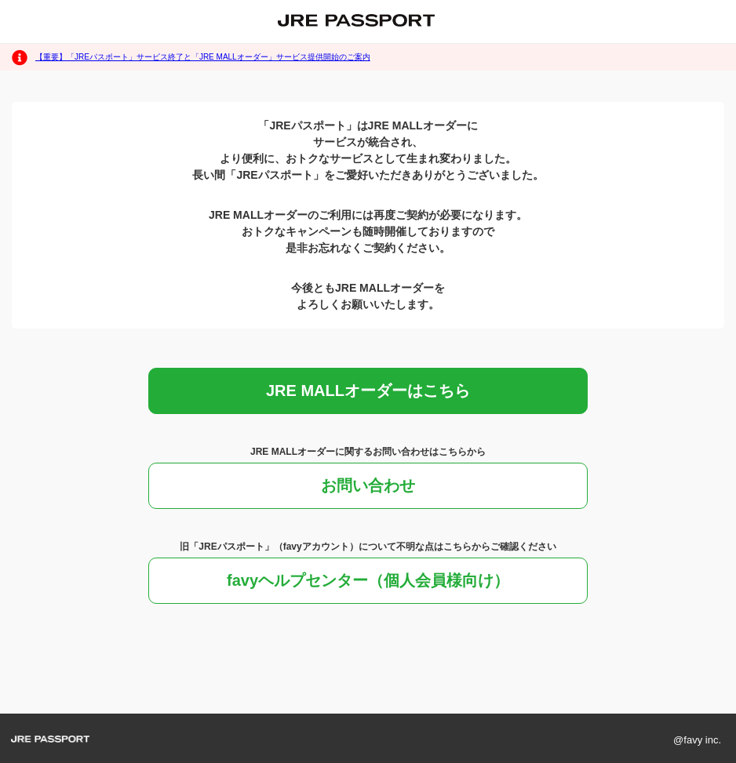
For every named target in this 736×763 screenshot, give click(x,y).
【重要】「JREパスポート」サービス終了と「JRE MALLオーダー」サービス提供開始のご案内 (202, 57)
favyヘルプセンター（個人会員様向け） (368, 580)
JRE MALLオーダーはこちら (368, 390)
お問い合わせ (368, 485)
